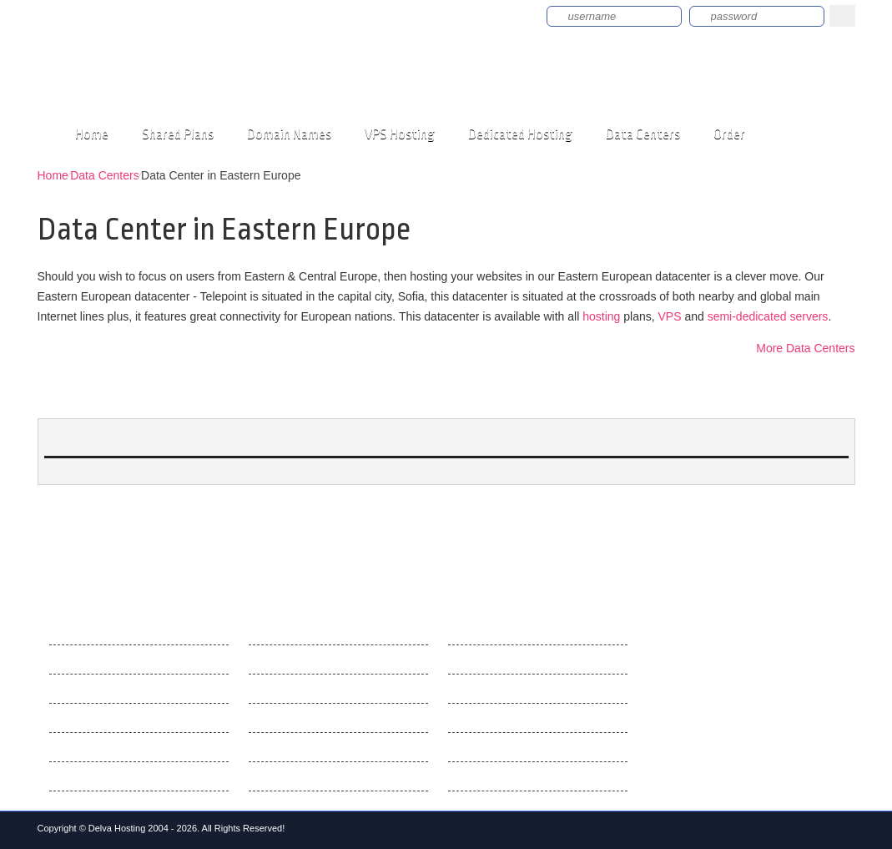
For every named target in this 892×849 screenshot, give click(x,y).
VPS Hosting (400, 134)
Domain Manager (293, 688)
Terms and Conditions (105, 776)
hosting (601, 316)
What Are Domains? (500, 688)
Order (729, 134)
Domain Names (289, 134)
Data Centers (643, 134)
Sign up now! (472, 15)
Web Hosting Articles (502, 630)
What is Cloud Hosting (506, 776)
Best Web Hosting (495, 659)
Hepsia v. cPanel (292, 659)
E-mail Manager (290, 747)
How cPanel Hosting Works (518, 718)
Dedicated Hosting (520, 134)
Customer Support (96, 718)
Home (91, 134)
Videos (67, 747)
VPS (669, 316)
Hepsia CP (277, 630)
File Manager (283, 718)
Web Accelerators (294, 776)
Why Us (69, 659)
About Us (73, 630)
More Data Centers (805, 348)
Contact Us (78, 688)
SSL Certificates (490, 747)
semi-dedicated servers (768, 316)
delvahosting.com (178, 76)
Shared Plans (178, 134)
